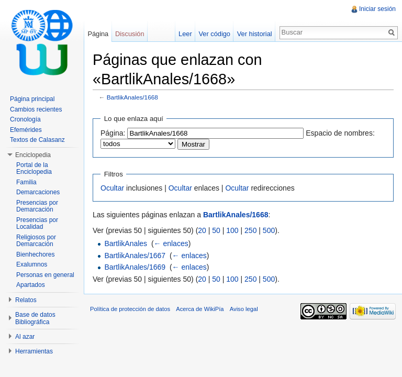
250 (250, 230)
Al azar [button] (25, 336)
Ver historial (254, 34)
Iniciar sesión (377, 9)
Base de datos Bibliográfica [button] (35, 318)
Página (97, 34)
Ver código (214, 34)
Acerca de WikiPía (200, 309)
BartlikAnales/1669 (134, 267)
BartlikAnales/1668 (132, 97)
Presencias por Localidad (37, 223)
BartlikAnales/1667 (134, 255)
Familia (26, 182)
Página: (112, 133)
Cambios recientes (36, 109)
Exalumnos (31, 264)
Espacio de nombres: (340, 133)
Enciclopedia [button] (33, 155)
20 (202, 230)
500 (269, 230)
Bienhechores (35, 254)
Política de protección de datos (130, 309)
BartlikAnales (125, 243)
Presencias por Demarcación (37, 206)
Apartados (30, 285)
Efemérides (26, 130)
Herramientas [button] (34, 351)
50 (216, 230)
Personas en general (45, 275)
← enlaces (171, 243)
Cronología (25, 119)
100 (232, 230)
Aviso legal (244, 309)
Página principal (32, 99)
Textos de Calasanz (37, 139)
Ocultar (112, 188)
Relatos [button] (26, 300)
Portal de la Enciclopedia (34, 168)
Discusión (129, 34)
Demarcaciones (38, 192)
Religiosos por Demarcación (36, 241)
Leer (185, 34)
